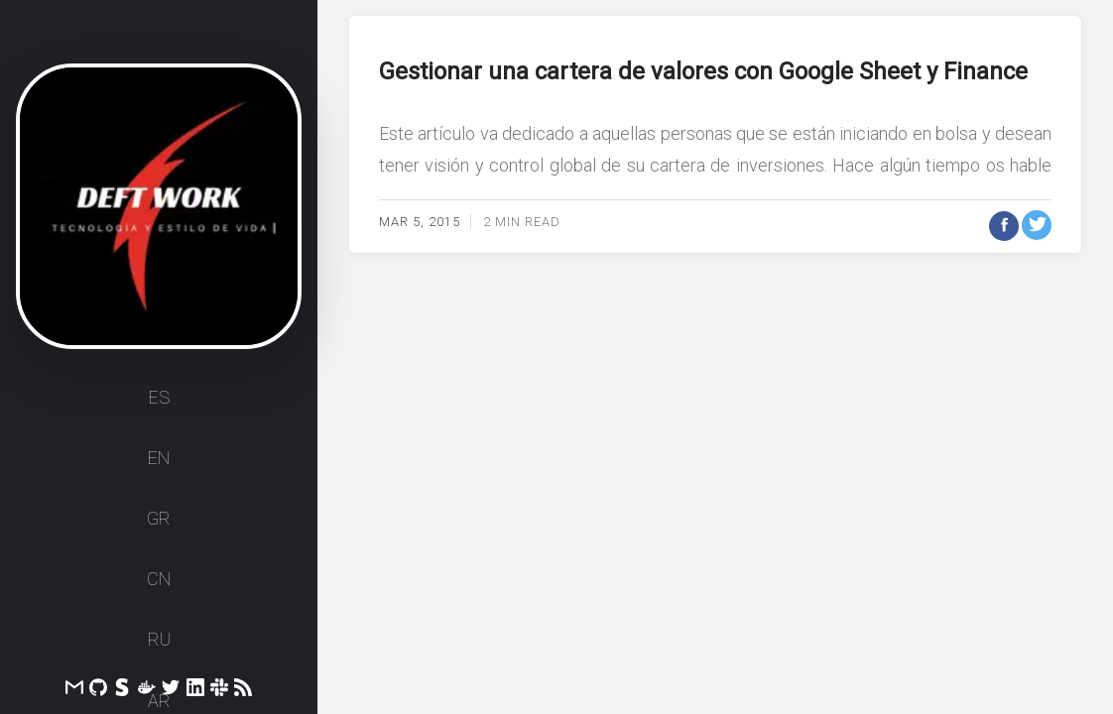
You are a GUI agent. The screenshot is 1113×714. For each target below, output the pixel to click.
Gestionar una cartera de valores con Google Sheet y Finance (703, 71)
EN (159, 457)
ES (159, 397)
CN (159, 578)
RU (159, 639)
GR (159, 518)
